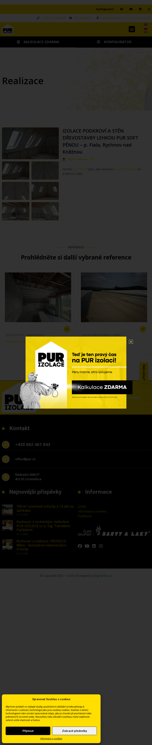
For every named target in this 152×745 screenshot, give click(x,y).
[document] (76, 372)
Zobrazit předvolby (74, 731)
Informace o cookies (51, 738)
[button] (130, 341)
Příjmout (28, 731)
